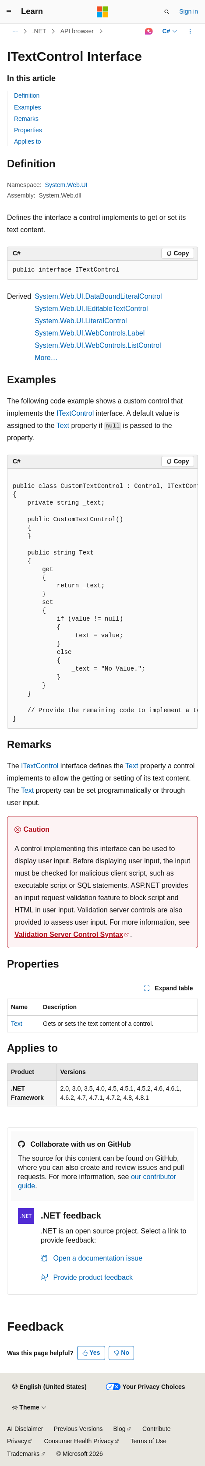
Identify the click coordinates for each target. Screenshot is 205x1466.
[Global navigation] (9, 12)
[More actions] (190, 32)
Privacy (17, 1441)
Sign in (188, 11)
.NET (39, 31)
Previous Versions (77, 1428)
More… (46, 357)
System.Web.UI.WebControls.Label (90, 333)
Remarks (26, 118)
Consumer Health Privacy (78, 1441)
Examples (27, 107)
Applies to (27, 141)
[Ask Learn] (148, 32)
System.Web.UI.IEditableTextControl (91, 308)
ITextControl (75, 413)
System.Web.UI (66, 184)
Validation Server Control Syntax (68, 934)
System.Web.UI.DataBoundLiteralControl (98, 296)
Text (63, 425)
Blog (119, 1428)
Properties (28, 130)
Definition (26, 95)
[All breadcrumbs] (14, 32)
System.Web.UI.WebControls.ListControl (98, 345)
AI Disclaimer (25, 1428)
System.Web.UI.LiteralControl (81, 321)
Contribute (156, 1428)
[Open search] (167, 12)
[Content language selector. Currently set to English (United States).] (49, 1387)
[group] (102, 599)
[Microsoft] (102, 12)
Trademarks (23, 1453)
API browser (77, 31)
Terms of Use (148, 1441)
